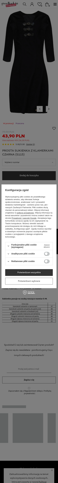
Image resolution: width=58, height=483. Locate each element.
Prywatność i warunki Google (24, 218)
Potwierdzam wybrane (29, 281)
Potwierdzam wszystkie (29, 272)
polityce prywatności (25, 213)
